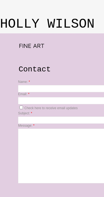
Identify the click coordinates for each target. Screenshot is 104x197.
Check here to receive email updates (48, 108)
